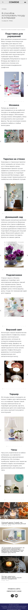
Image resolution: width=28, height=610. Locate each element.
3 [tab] (9, 101)
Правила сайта (14, 589)
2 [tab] (7, 101)
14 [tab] (15, 271)
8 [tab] (19, 101)
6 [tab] (15, 101)
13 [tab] (13, 271)
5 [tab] (13, 101)
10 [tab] (23, 101)
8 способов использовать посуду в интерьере (15, 29)
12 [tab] (25, 213)
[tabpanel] (14, 84)
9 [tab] (21, 101)
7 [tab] (17, 101)
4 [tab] (11, 101)
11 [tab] (23, 213)
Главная (2, 29)
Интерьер (4, 8)
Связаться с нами (14, 591)
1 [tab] (5, 101)
